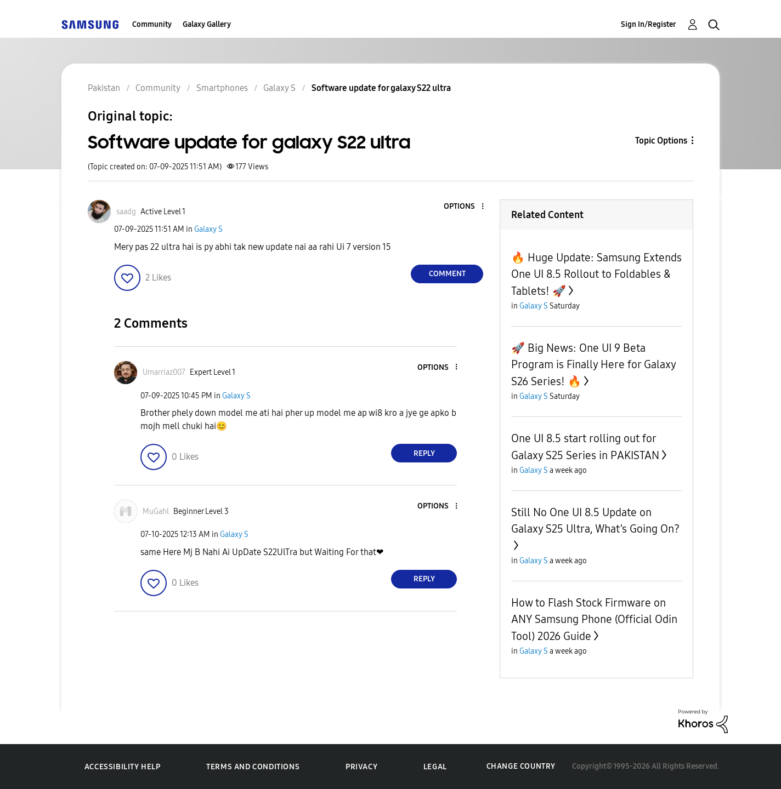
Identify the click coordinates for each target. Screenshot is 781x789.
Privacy (361, 766)
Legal (435, 766)
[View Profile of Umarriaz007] (164, 372)
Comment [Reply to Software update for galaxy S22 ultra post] (447, 273)
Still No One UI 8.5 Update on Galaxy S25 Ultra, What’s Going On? (595, 520)
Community (152, 24)
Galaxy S (208, 229)
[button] (464, 207)
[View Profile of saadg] (126, 211)
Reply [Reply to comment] (424, 453)
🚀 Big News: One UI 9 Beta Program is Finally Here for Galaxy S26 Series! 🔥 (593, 364)
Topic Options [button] (661, 140)
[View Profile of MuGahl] (156, 511)
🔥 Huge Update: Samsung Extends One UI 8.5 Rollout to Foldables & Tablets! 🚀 (596, 274)
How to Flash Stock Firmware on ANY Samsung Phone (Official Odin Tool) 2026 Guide (594, 619)
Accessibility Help (122, 766)
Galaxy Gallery (207, 24)
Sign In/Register (648, 24)
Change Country (521, 766)
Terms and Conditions (252, 766)
